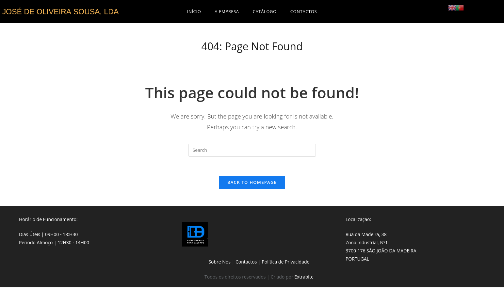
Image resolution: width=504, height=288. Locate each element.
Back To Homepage (252, 183)
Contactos (246, 263)
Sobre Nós (219, 263)
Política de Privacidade (285, 263)
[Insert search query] (252, 150)
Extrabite (304, 277)
